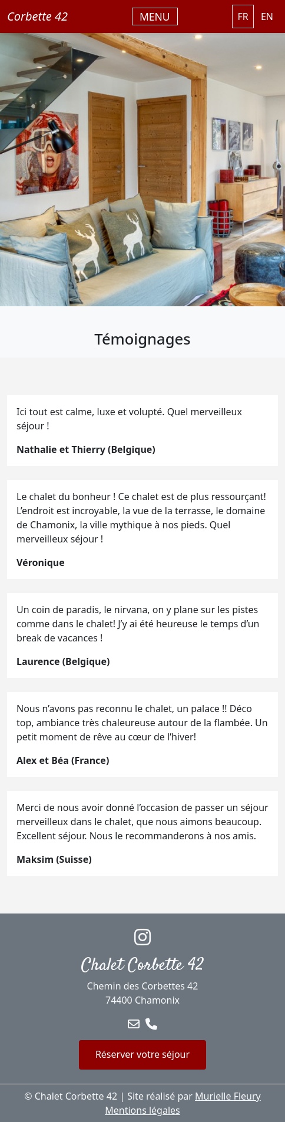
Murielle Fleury (228, 1096)
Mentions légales (142, 1110)
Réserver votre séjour (142, 1054)
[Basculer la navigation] (155, 16)
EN (267, 16)
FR (242, 16)
